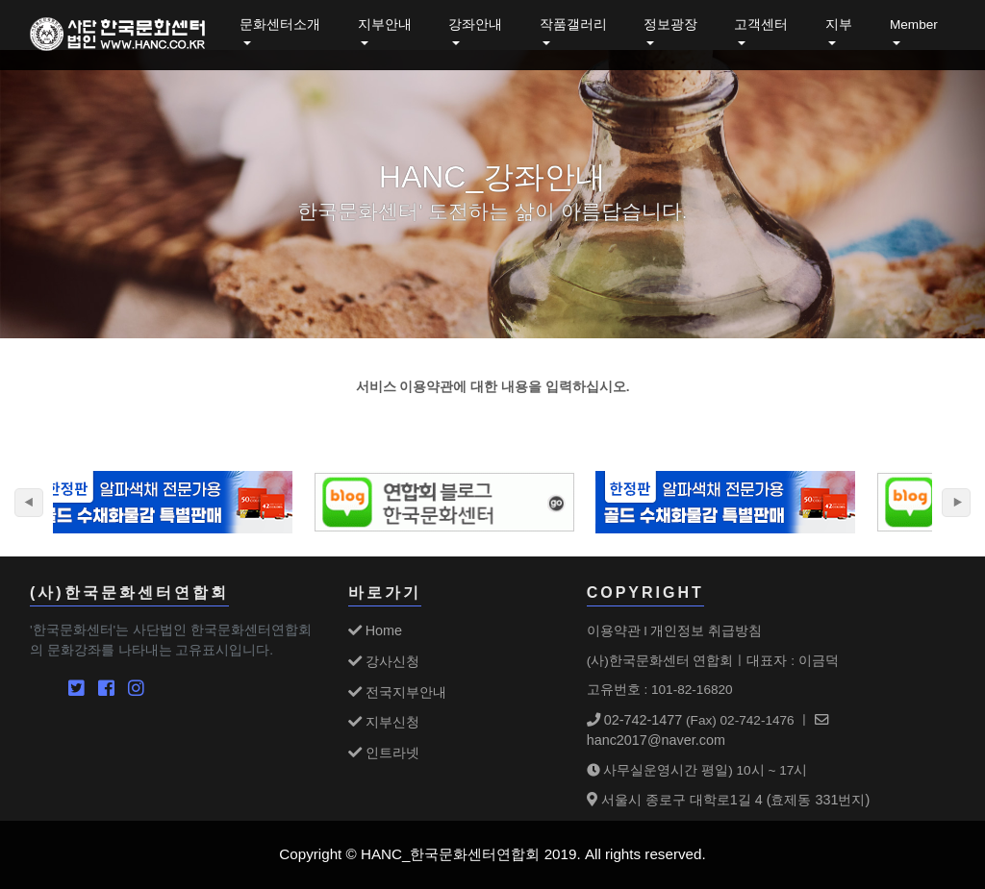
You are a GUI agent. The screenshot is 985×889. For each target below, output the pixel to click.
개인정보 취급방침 (706, 630)
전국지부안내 (397, 692)
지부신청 (383, 721)
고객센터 (761, 24)
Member (914, 24)
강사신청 (383, 661)
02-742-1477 (635, 720)
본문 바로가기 (0, 0)
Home (375, 630)
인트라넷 (383, 752)
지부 (838, 24)
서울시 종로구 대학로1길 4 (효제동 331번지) (729, 799)
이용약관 (614, 630)
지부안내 (385, 24)
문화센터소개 (280, 24)
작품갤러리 (573, 24)
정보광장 (670, 24)
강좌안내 (475, 24)
